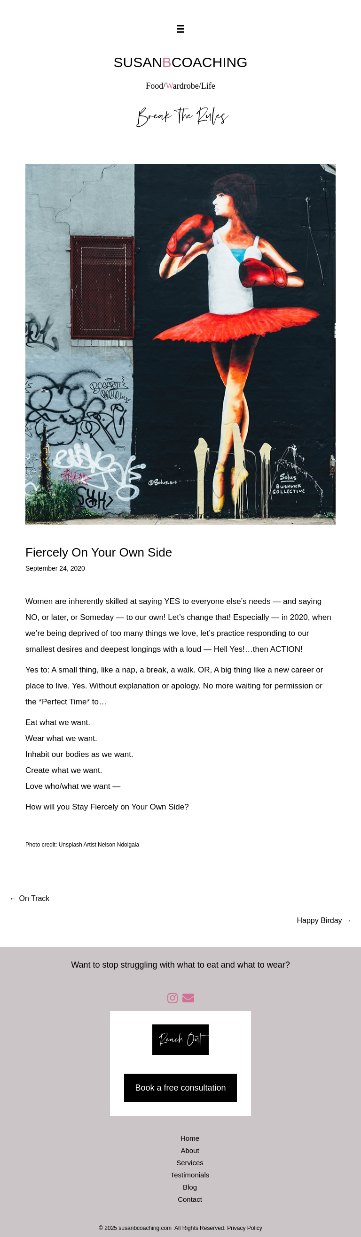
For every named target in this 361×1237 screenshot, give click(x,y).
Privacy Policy (244, 1228)
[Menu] (180, 29)
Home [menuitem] (189, 1138)
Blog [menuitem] (190, 1187)
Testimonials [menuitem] (190, 1175)
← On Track (29, 898)
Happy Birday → (324, 920)
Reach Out (180, 1039)
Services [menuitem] (190, 1163)
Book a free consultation (180, 1087)
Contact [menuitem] (190, 1199)
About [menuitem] (189, 1150)
